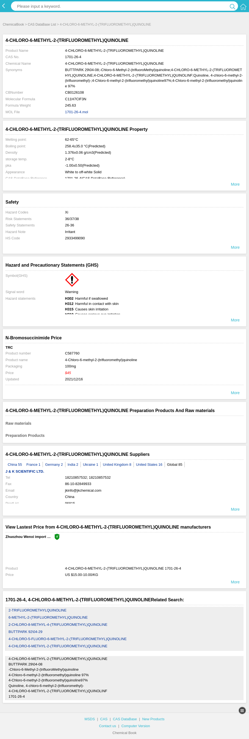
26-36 (69, 225)
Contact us (107, 726)
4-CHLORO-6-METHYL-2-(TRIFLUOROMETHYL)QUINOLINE (58, 646)
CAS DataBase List (42, 24)
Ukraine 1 (90, 464)
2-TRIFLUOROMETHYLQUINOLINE (38, 610)
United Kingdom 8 (117, 464)
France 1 (33, 464)
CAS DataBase (125, 719)
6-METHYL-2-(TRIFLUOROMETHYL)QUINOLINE (48, 617)
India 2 (73, 464)
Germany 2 (54, 464)
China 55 (15, 464)
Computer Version (135, 726)
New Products (153, 719)
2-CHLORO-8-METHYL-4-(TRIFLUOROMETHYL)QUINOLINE (58, 624)
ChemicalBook (13, 24)
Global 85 (174, 464)
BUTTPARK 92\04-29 (25, 632)
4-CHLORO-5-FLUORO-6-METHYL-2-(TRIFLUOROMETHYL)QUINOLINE (68, 639)
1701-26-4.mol (76, 112)
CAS (104, 719)
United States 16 (149, 464)
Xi (66, 212)
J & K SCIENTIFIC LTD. (24, 471)
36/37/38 (72, 219)
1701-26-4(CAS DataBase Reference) (95, 178)
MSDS (90, 719)
